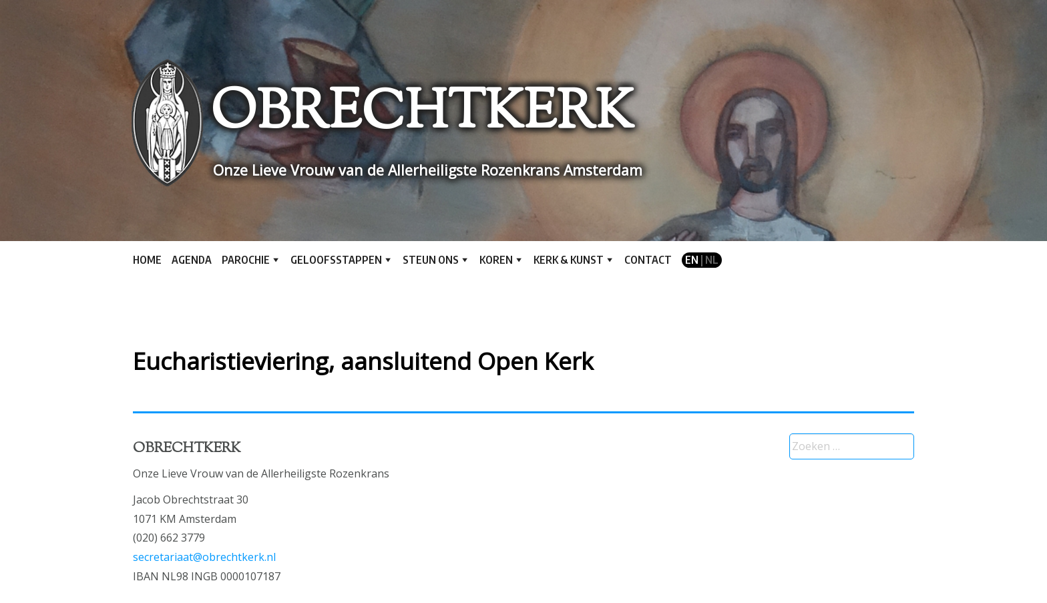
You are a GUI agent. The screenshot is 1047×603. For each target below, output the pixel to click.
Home (147, 259)
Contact (648, 259)
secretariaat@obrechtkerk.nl (204, 557)
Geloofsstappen (336, 259)
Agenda (192, 259)
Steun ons (431, 259)
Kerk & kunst (569, 259)
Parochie (246, 259)
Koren (496, 259)
